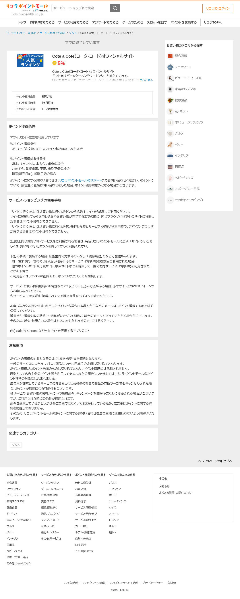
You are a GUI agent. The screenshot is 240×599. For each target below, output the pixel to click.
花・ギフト (177, 111)
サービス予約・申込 (86, 513)
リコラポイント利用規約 (94, 582)
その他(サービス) (51, 538)
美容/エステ (47, 501)
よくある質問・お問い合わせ (175, 492)
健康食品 (176, 100)
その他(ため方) (84, 551)
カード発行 (81, 526)
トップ (22, 22)
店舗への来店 (83, 538)
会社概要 (172, 582)
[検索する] (115, 8)
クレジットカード (50, 520)
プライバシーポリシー (153, 582)
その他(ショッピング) (184, 200)
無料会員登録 (83, 482)
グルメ (16, 444)
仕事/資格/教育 (50, 495)
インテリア (177, 156)
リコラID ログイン (218, 8)
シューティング (117, 501)
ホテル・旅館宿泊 (85, 532)
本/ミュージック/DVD (184, 122)
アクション (115, 489)
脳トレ (112, 532)
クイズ (112, 507)
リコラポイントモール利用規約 (124, 582)
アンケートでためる (105, 22)
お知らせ (164, 486)
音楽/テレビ (48, 526)
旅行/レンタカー (50, 532)
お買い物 (80, 489)
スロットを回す (157, 22)
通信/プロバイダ (50, 513)
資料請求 (80, 501)
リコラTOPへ (213, 22)
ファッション (178, 67)
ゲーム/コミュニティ (52, 489)
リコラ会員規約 (71, 582)
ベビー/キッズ (179, 178)
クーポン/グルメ (50, 482)
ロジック (114, 520)
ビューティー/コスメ (183, 78)
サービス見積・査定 (86, 507)
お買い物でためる (42, 22)
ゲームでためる (132, 22)
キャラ (112, 526)
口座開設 (80, 544)
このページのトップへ (217, 461)
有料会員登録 (83, 495)
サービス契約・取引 (86, 520)
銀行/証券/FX (49, 507)
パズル (113, 482)
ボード (112, 495)
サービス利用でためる (73, 22)
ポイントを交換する (184, 22)
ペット (174, 145)
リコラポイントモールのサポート (80, 180)
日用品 (175, 167)
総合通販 (176, 56)
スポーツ (114, 513)
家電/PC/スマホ (181, 89)
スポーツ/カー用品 (183, 189)
